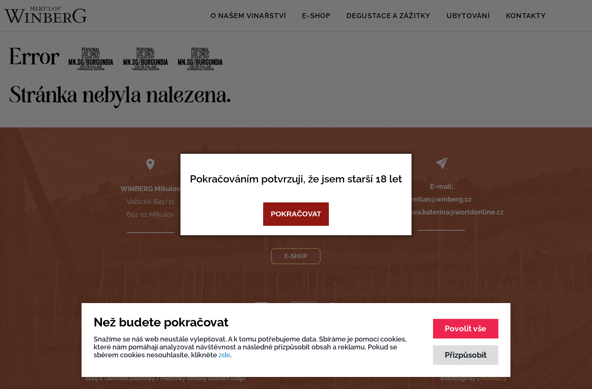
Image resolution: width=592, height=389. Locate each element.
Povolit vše (465, 328)
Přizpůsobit (466, 355)
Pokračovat (296, 214)
